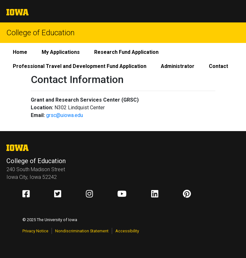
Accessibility (127, 231)
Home (20, 52)
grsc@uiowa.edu (64, 115)
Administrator (177, 66)
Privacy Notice (35, 231)
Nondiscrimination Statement (82, 231)
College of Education (40, 33)
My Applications (61, 52)
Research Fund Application (126, 52)
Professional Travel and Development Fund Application (79, 66)
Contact (218, 66)
